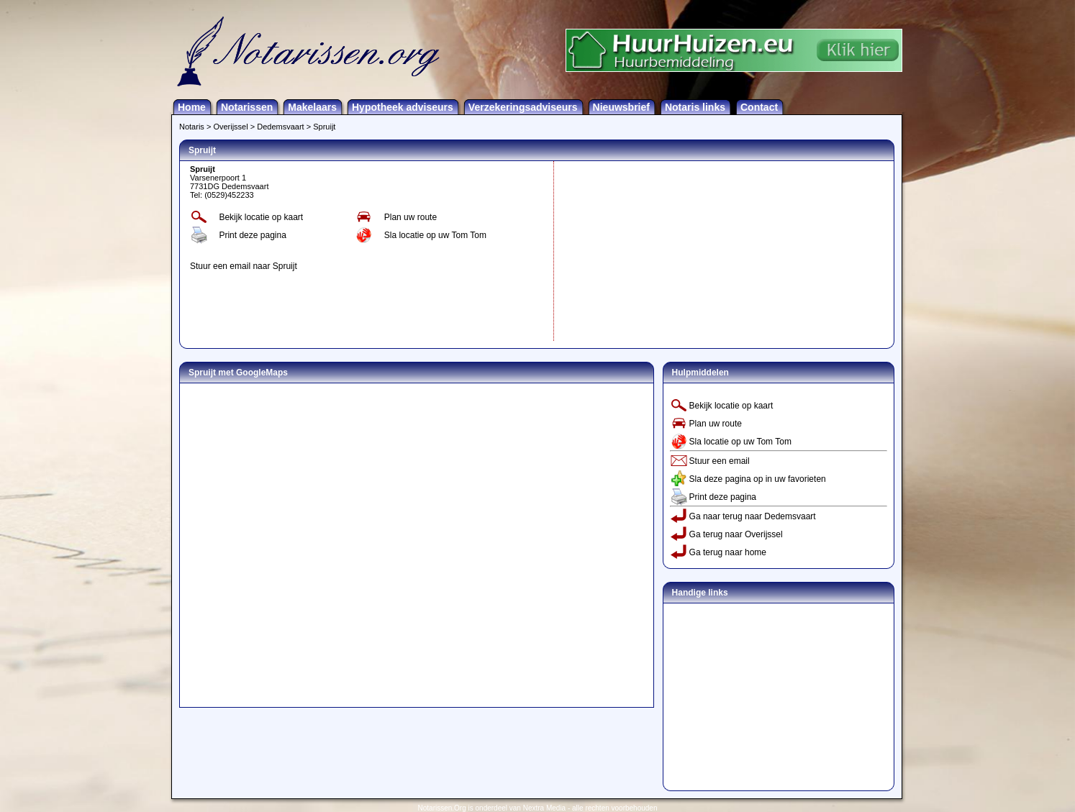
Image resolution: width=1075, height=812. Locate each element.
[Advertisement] (666, 251)
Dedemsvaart (280, 126)
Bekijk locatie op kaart (261, 217)
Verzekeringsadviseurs (523, 107)
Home (192, 107)
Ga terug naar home (727, 552)
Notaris (191, 126)
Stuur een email (719, 461)
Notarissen (247, 107)
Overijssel (230, 126)
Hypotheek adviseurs (402, 107)
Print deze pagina (252, 235)
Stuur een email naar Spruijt (243, 266)
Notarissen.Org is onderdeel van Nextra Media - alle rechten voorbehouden (538, 808)
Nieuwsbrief (621, 107)
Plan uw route (410, 217)
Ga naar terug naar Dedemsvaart (752, 516)
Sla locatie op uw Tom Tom (435, 235)
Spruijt (324, 126)
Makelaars (312, 107)
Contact (759, 107)
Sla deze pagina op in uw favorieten (757, 479)
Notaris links (695, 107)
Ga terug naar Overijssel (736, 534)
